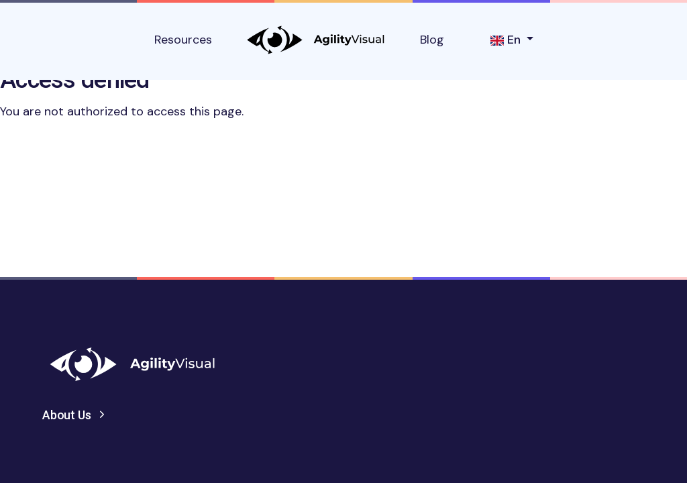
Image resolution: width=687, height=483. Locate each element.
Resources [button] (183, 40)
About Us (66, 415)
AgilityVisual (316, 40)
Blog (432, 40)
